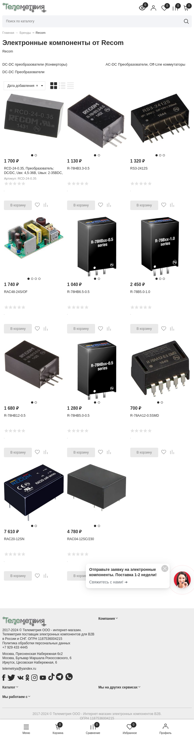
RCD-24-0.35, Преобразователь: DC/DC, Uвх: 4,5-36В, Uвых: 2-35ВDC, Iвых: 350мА (33, 172)
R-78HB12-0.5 (14, 416)
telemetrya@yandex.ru (19, 669)
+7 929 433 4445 (14, 647)
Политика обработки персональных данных (36, 643)
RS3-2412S (139, 168)
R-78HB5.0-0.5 (78, 416)
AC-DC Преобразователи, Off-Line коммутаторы (145, 64)
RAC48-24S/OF (15, 292)
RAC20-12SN (14, 539)
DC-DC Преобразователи (23, 72)
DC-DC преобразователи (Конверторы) (34, 64)
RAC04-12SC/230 (80, 539)
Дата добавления (23, 86)
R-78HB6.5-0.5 (78, 292)
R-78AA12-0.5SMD (144, 416)
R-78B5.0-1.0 (140, 292)
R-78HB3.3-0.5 (78, 168)
